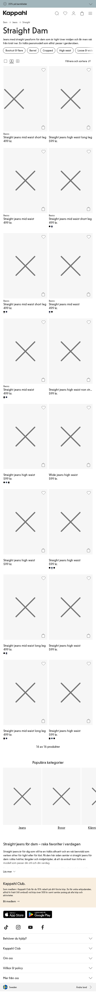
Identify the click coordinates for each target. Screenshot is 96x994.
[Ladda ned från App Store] (14, 914)
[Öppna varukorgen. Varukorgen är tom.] (82, 13)
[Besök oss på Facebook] (43, 927)
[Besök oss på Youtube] (30, 927)
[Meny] (90, 13)
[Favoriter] (65, 13)
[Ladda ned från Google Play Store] (39, 914)
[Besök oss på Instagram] (18, 927)
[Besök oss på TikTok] (6, 927)
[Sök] (57, 13)
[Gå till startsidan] (15, 13)
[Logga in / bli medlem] (73, 13)
